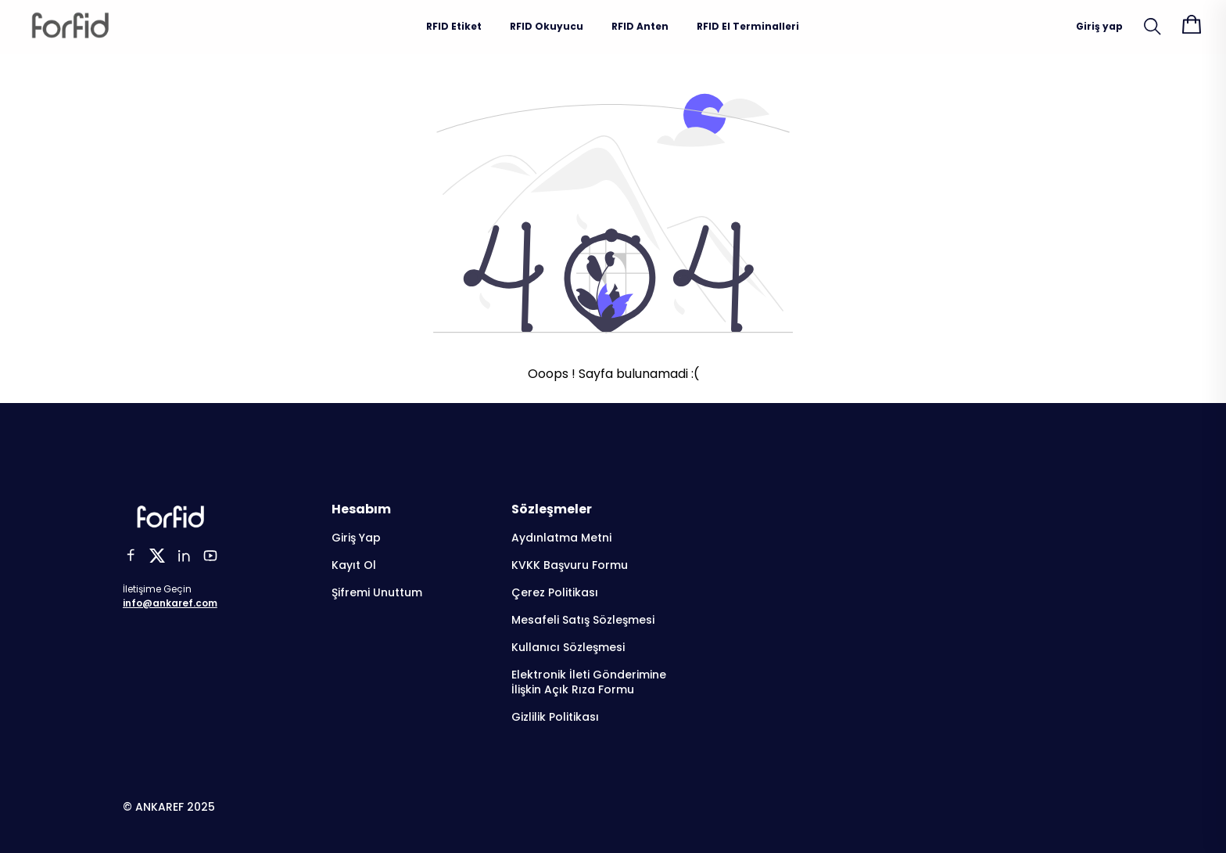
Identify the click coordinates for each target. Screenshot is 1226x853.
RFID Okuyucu (546, 26)
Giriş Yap (356, 538)
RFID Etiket (454, 26)
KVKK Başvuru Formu (569, 565)
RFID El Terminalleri (748, 26)
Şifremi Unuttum (377, 592)
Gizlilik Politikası (555, 717)
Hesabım (361, 509)
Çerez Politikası (554, 592)
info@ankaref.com (170, 603)
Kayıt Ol (354, 565)
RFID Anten (640, 26)
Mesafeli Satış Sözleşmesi (582, 620)
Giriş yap (1099, 26)
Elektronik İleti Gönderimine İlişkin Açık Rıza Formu (588, 682)
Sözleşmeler (551, 509)
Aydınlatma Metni (561, 538)
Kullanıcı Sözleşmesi (568, 647)
